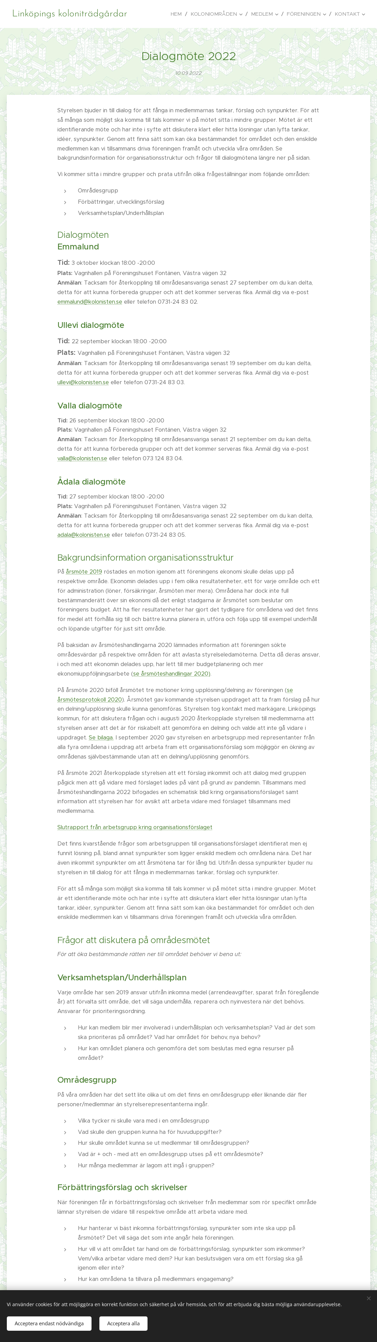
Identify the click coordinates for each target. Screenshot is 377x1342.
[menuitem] (178, 14)
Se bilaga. (101, 737)
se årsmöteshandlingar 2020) (171, 673)
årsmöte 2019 (84, 571)
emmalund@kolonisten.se (89, 301)
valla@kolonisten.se (82, 458)
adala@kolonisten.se (83, 534)
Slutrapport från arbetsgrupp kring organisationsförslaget (134, 827)
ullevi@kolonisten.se (83, 382)
